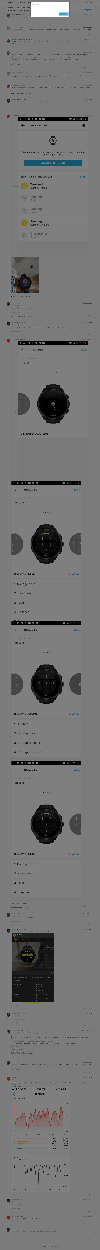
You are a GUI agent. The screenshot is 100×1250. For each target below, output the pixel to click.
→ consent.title (63, 14)
